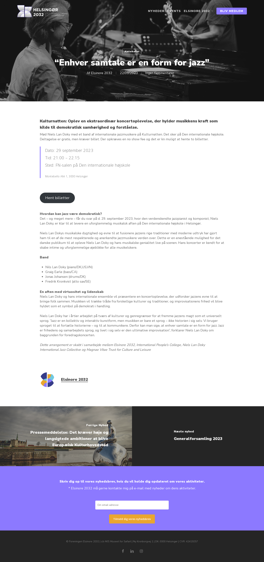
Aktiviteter (131, 51)
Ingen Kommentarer (159, 73)
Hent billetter (57, 197)
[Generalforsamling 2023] (198, 436)
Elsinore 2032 (100, 73)
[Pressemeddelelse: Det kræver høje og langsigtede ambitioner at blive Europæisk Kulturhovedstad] (66, 436)
